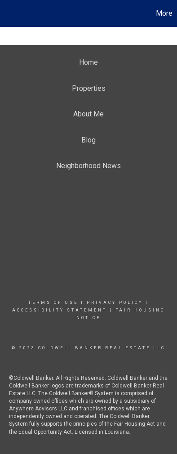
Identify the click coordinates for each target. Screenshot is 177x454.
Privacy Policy (115, 302)
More (164, 13)
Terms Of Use (53, 302)
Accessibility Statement (59, 310)
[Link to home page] (8, 13)
